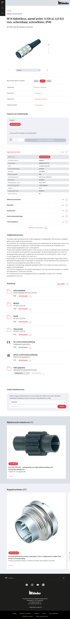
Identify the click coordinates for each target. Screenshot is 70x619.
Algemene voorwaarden (25, 613)
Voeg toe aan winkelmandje (39, 87)
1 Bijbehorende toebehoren (40, 99)
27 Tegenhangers (38, 105)
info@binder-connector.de (35, 607)
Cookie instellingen (53, 613)
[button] (2, 2)
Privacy (44, 613)
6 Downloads (38, 93)
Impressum (36, 613)
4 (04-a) (42, 81)
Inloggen (14, 613)
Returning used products (42, 616)
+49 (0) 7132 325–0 (36, 602)
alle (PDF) (61, 284)
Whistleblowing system (27, 616)
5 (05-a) (49, 81)
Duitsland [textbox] (14, 402)
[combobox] (38, 402)
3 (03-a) (36, 81)
